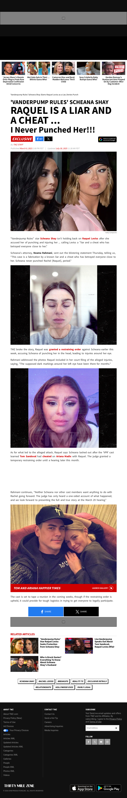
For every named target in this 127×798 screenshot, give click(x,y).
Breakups (63, 681)
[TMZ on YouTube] (101, 742)
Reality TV (77, 681)
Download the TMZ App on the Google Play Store (108, 788)
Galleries (7, 759)
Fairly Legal (84, 687)
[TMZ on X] (11, 41)
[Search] (123, 56)
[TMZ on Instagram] (25, 41)
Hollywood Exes (64, 687)
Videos (6, 775)
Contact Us (49, 714)
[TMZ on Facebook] (4, 41)
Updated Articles (10, 742)
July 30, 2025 (62, 148)
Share (45, 611)
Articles (6, 734)
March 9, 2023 (26, 148)
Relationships (43, 687)
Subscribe (116, 728)
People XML (8, 767)
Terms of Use (9, 722)
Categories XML (10, 755)
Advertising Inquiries (53, 726)
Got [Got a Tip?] (9, 48)
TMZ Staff (18, 144)
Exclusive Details (96, 681)
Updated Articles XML (13, 746)
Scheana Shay (26, 681)
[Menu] (4, 56)
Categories (8, 751)
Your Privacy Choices (16, 730)
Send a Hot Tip (51, 718)
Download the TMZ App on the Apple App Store (82, 788)
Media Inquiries (51, 730)
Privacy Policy (115, 719)
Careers (47, 722)
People (6, 763)
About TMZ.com (10, 714)
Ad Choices (8, 726)
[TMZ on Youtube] (18, 41)
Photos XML (8, 771)
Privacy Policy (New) (12, 718)
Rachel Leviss (45, 681)
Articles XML (9, 738)
